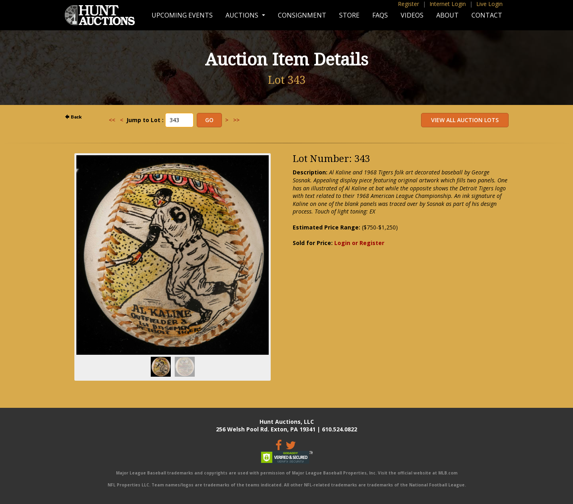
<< (112, 120)
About (447, 15)
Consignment (302, 15)
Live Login (489, 4)
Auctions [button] (243, 15)
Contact (486, 15)
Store (349, 15)
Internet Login (447, 4)
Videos (412, 15)
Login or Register (359, 243)
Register (408, 4)
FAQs (380, 15)
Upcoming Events (182, 15)
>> (236, 120)
